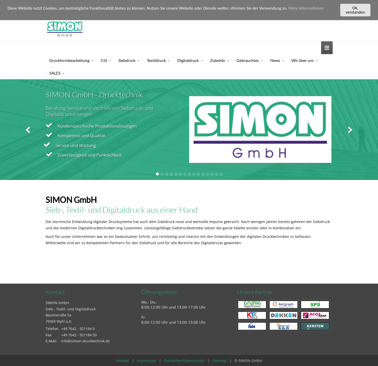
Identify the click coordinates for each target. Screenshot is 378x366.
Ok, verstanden (355, 10)
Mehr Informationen (306, 8)
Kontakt (122, 360)
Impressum (146, 360)
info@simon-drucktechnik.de (85, 341)
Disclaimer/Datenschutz (184, 360)
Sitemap (219, 360)
